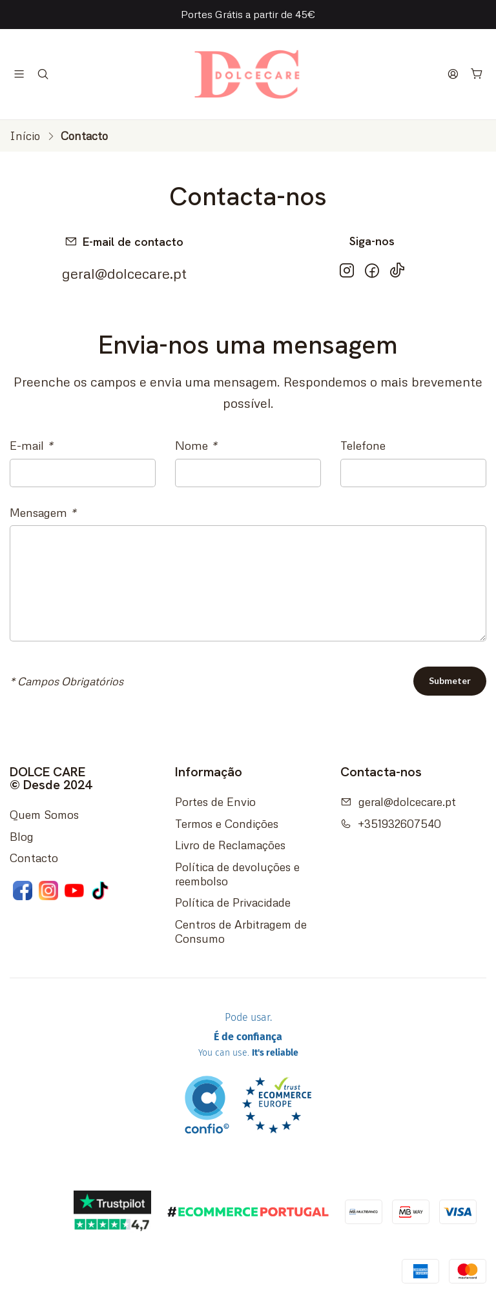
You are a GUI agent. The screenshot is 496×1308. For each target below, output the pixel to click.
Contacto (34, 857)
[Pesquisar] (43, 74)
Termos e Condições (226, 823)
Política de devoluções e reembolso (237, 874)
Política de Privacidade (233, 902)
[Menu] (19, 74)
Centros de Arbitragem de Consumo (241, 931)
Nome (196, 445)
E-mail (31, 445)
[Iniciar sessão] (453, 74)
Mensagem (43, 512)
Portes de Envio (215, 801)
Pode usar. (248, 1037)
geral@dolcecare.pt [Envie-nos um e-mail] (124, 273)
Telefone (363, 445)
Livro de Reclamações (230, 845)
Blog (22, 836)
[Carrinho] (477, 74)
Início (25, 135)
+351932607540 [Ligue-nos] (390, 823)
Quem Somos (44, 814)
